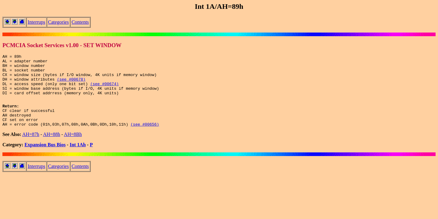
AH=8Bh (73, 148)
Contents (80, 22)
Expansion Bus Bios (44, 158)
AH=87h (30, 148)
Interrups (36, 22)
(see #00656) (144, 138)
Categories (58, 22)
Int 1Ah (78, 158)
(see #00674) (104, 90)
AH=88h (51, 148)
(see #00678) (71, 84)
